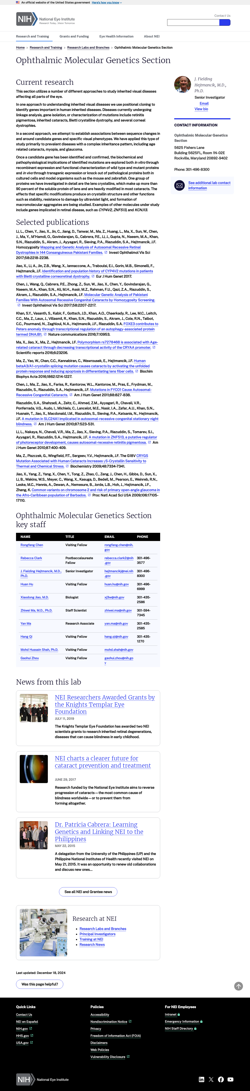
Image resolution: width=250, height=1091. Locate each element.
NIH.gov (24, 1029)
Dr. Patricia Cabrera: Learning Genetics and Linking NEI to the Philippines (99, 832)
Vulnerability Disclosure (110, 1057)
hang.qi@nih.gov (116, 637)
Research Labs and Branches (88, 47)
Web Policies (99, 1050)
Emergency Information (184, 1021)
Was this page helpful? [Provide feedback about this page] (39, 984)
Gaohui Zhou (30, 658)
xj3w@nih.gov (114, 597)
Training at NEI (91, 939)
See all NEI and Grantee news (88, 892)
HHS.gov (25, 1036)
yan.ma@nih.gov (116, 623)
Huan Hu (27, 584)
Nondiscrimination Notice (111, 1022)
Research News (92, 945)
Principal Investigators (97, 934)
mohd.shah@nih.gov (118, 650)
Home (20, 47)
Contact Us (222, 15)
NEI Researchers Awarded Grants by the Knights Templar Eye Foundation (105, 704)
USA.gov (25, 1043)
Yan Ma (26, 623)
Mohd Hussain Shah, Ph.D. (39, 650)
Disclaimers (98, 1043)
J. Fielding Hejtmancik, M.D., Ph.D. (210, 84)
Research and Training (46, 47)
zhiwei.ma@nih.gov (118, 610)
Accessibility (99, 1015)
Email (204, 103)
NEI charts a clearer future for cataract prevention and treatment (103, 762)
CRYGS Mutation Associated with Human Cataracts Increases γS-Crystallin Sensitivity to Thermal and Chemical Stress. (82, 461)
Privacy (95, 1029)
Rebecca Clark (31, 558)
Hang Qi (26, 637)
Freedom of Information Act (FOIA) (115, 1036)
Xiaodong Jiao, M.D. (35, 597)
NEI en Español (27, 1022)
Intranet (172, 1014)
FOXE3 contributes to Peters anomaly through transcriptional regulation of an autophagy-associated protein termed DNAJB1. (87, 329)
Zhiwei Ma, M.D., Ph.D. (36, 610)
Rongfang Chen (32, 545)
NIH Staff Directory (181, 1028)
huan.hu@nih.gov (116, 584)
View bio (201, 109)
